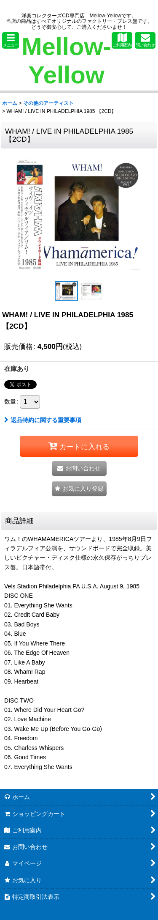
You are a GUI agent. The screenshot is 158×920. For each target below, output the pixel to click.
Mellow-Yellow (66, 60)
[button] (10, 40)
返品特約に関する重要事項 (42, 420)
